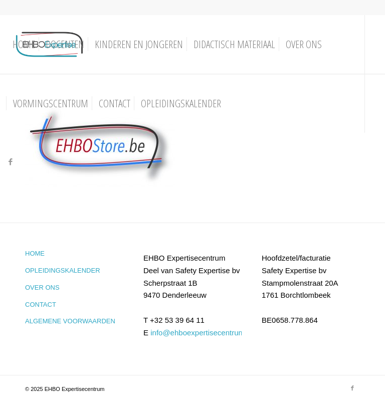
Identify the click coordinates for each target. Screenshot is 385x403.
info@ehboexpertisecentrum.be (202, 332)
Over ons (42, 287)
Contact (40, 304)
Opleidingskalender (62, 270)
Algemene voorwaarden (70, 321)
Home (35, 253)
